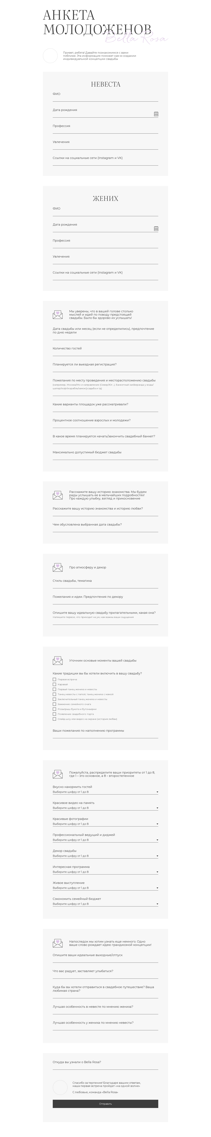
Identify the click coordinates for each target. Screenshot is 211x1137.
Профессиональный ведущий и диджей (84, 835)
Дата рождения (65, 110)
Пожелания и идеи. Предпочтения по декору (88, 597)
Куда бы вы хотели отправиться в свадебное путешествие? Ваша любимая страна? (103, 989)
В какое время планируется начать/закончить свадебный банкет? (104, 436)
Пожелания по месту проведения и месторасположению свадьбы (104, 380)
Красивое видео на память (73, 803)
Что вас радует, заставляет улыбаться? (83, 971)
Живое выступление (69, 883)
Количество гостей (67, 348)
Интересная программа (71, 867)
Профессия (61, 126)
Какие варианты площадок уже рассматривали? (90, 404)
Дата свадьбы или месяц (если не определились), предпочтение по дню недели (103, 330)
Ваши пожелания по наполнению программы (88, 730)
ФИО (56, 94)
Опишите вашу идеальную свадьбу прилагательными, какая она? (104, 613)
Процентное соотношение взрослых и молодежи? (92, 420)
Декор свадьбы (64, 851)
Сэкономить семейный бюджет (77, 899)
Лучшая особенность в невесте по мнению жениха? (93, 1007)
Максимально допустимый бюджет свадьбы (87, 452)
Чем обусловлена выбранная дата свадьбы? (87, 524)
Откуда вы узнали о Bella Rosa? (77, 1062)
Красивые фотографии (70, 819)
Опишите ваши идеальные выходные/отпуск (87, 955)
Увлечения (61, 142)
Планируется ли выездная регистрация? (85, 364)
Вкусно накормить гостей (72, 787)
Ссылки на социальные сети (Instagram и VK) (88, 158)
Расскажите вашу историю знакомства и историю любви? (98, 508)
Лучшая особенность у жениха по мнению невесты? (93, 1023)
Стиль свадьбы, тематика (72, 581)
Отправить (105, 1103)
